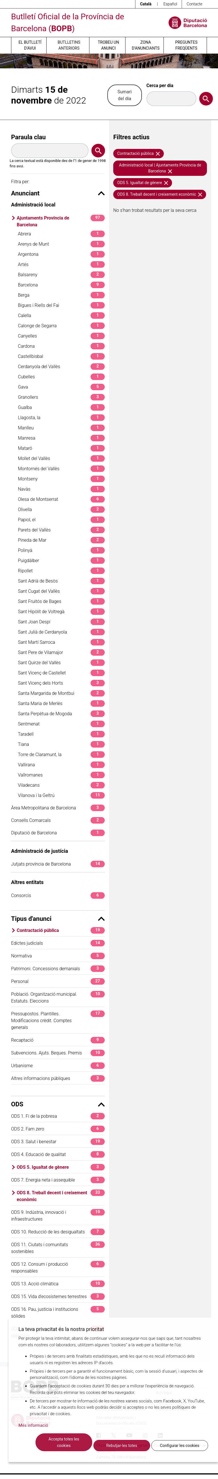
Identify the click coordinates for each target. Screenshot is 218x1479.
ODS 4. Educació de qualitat (58, 1154)
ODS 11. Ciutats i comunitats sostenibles (58, 1247)
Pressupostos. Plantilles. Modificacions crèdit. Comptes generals (58, 1020)
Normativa (58, 956)
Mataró (61, 448)
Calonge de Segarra (61, 325)
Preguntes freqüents (186, 45)
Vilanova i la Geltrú (61, 795)
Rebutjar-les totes (121, 1445)
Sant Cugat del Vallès (61, 591)
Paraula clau (28, 137)
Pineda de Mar (61, 540)
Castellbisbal (61, 356)
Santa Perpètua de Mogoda (61, 713)
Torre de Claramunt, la (61, 754)
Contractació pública (61, 930)
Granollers (61, 397)
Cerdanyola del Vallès (61, 366)
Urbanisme (58, 1065)
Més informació (33, 1425)
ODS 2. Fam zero (58, 1129)
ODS (58, 1104)
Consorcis (58, 895)
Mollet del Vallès (61, 458)
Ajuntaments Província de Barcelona (61, 221)
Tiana (61, 744)
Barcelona (61, 285)
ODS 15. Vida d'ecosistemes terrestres (58, 1296)
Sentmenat (61, 724)
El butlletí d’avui (29, 45)
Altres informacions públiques (58, 1078)
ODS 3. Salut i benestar (58, 1141)
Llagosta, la (61, 417)
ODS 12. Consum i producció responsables (58, 1267)
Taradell (61, 734)
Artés (61, 264)
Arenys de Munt (61, 244)
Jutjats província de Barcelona (58, 864)
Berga (61, 295)
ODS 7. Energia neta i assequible (58, 1180)
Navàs (61, 489)
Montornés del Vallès (61, 468)
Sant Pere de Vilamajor (61, 652)
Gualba (61, 407)
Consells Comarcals (58, 820)
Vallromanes (61, 775)
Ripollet (61, 570)
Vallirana (61, 764)
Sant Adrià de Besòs (61, 581)
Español (170, 4)
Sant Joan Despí (61, 622)
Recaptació (58, 1040)
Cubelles (61, 377)
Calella (61, 315)
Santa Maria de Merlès (61, 703)
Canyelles (61, 336)
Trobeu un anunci (108, 45)
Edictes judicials (58, 943)
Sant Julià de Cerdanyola (61, 632)
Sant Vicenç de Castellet (61, 673)
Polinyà (61, 550)
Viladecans (61, 785)
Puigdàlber (61, 560)
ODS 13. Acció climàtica (58, 1283)
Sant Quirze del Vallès (61, 662)
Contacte (194, 4)
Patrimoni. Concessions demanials (58, 968)
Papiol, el (61, 519)
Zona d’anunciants (146, 45)
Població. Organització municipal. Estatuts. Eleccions (58, 997)
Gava (61, 387)
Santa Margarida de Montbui (61, 693)
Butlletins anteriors (69, 45)
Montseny (61, 479)
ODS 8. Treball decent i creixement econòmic (61, 1195)
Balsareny (61, 274)
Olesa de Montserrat (61, 499)
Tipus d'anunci (58, 918)
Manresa (61, 438)
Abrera (61, 234)
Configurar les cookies (179, 1445)
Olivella (61, 509)
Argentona (61, 254)
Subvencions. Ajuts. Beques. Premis (58, 1053)
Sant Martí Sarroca (61, 642)
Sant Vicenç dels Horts (61, 683)
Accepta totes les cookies (64, 1442)
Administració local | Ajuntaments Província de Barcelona (160, 168)
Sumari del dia (125, 95)
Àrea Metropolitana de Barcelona (58, 808)
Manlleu (61, 428)
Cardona (61, 346)
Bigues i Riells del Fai (61, 305)
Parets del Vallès (61, 530)
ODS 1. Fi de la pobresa (58, 1116)
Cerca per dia (159, 85)
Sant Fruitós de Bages (61, 601)
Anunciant (58, 193)
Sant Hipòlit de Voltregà (61, 611)
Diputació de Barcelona (58, 833)
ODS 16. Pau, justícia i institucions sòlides (58, 1312)
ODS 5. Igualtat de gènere (61, 1167)
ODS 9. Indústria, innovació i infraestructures (58, 1215)
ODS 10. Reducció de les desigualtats (58, 1232)
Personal (58, 981)
